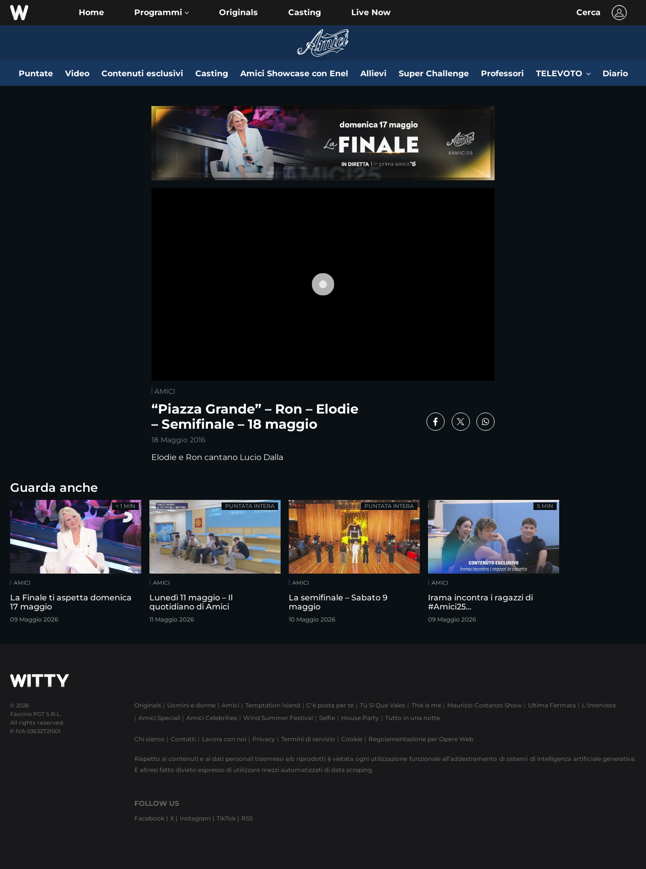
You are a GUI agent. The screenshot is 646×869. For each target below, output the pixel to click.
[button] (161, 13)
